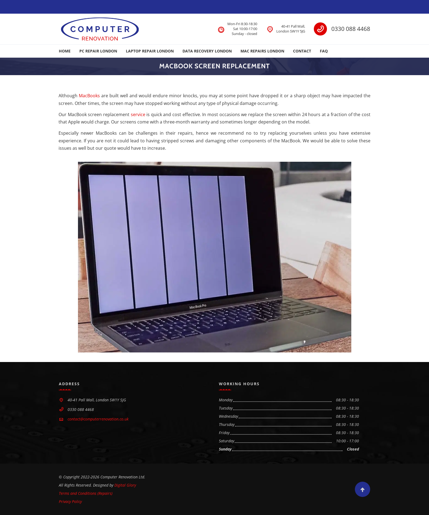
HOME (65, 51)
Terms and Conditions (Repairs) (85, 493)
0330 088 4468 (350, 29)
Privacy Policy (70, 501)
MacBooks (89, 96)
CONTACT (302, 51)
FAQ (324, 51)
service (138, 114)
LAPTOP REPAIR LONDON (150, 51)
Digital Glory (125, 485)
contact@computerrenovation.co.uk (98, 419)
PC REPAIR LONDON (98, 51)
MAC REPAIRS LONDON (262, 51)
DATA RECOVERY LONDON (207, 51)
